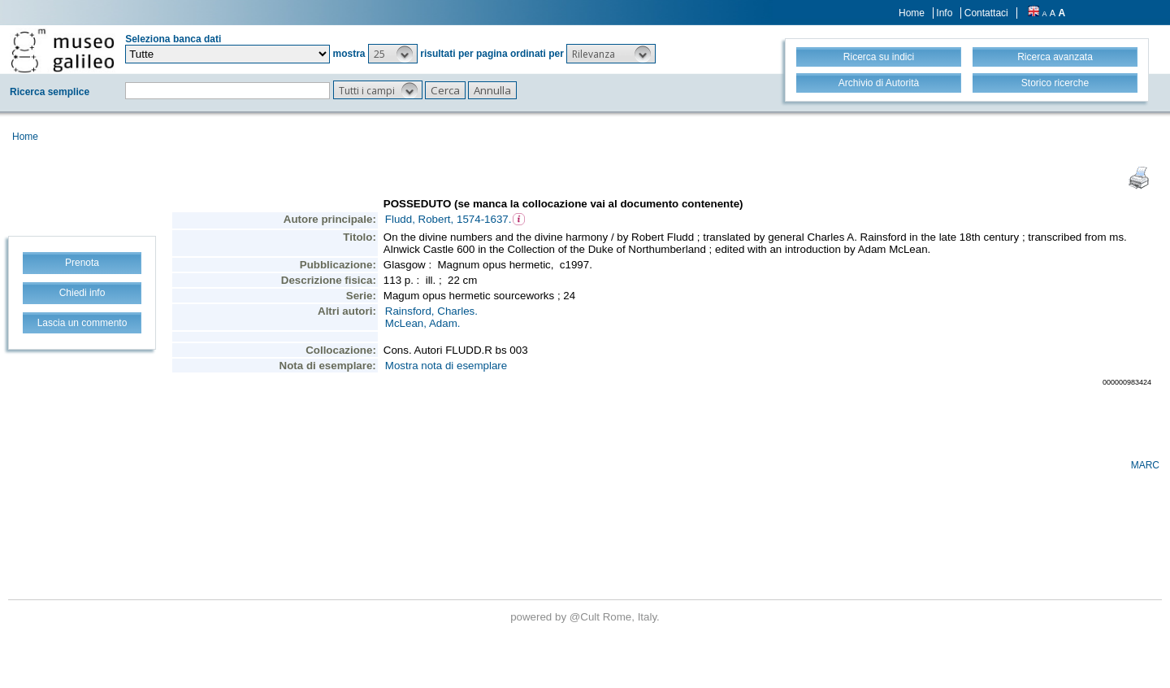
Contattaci (986, 13)
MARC (1145, 465)
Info (944, 13)
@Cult (586, 617)
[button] (393, 53)
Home (912, 13)
